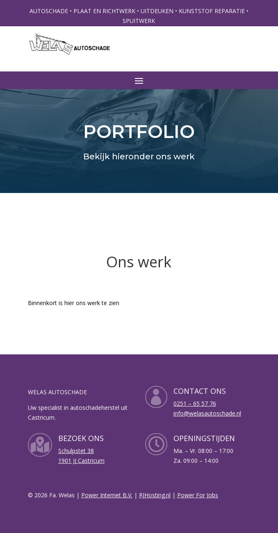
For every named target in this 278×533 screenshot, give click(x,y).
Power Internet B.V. (106, 495)
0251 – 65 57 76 (194, 403)
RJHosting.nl (155, 495)
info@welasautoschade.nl (207, 413)
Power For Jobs (197, 495)
